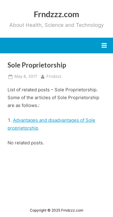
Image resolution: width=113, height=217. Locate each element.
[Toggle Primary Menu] (104, 45)
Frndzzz (53, 76)
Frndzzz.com (56, 14)
